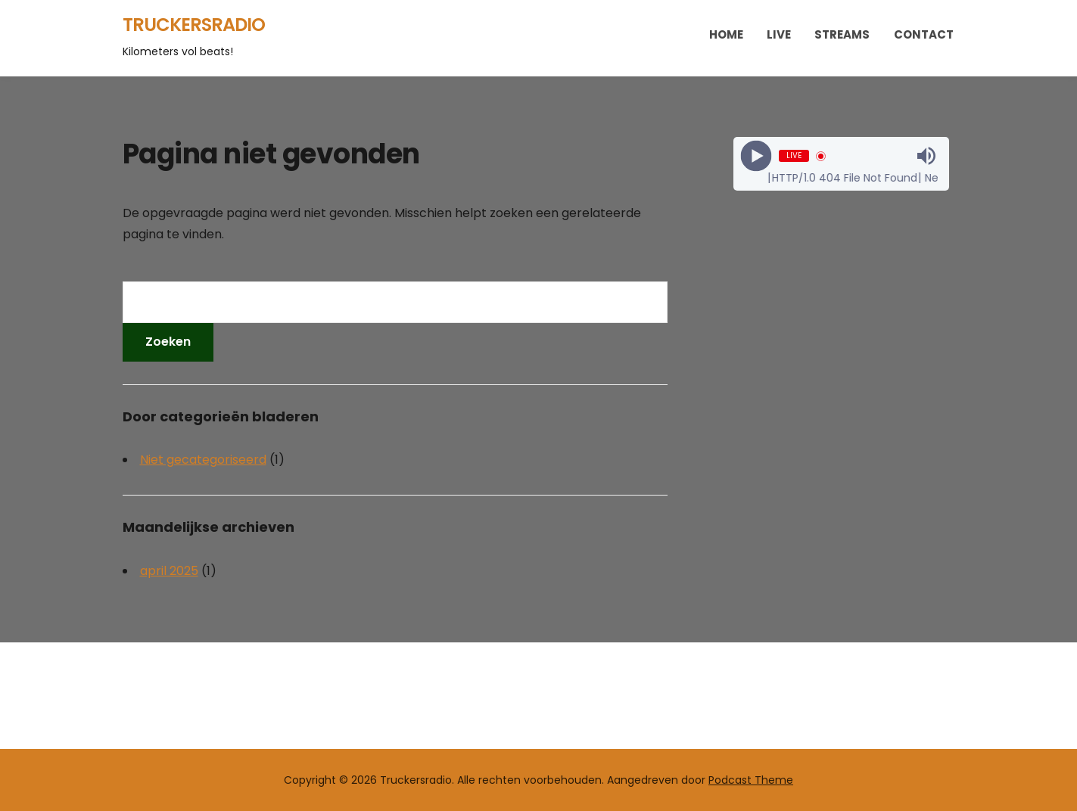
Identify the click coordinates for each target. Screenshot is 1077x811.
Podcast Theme (750, 780)
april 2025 (169, 571)
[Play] (756, 156)
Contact (924, 34)
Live (779, 34)
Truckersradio (194, 24)
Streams (842, 34)
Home (726, 34)
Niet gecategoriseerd (203, 459)
